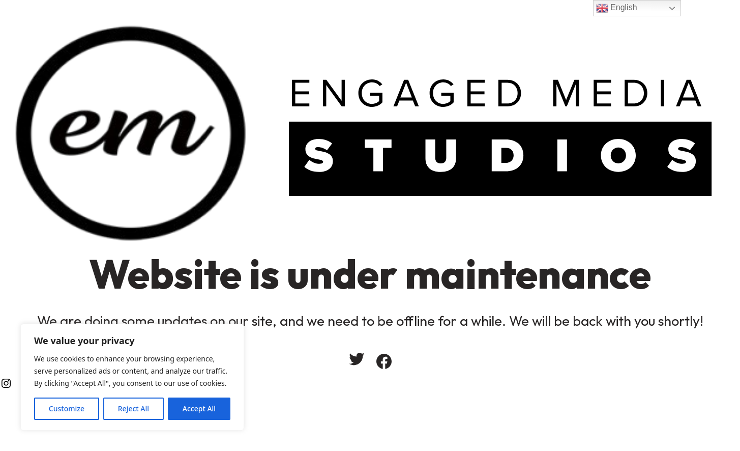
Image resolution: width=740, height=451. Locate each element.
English (616, 8)
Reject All (133, 408)
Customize (66, 408)
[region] (132, 377)
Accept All (199, 408)
